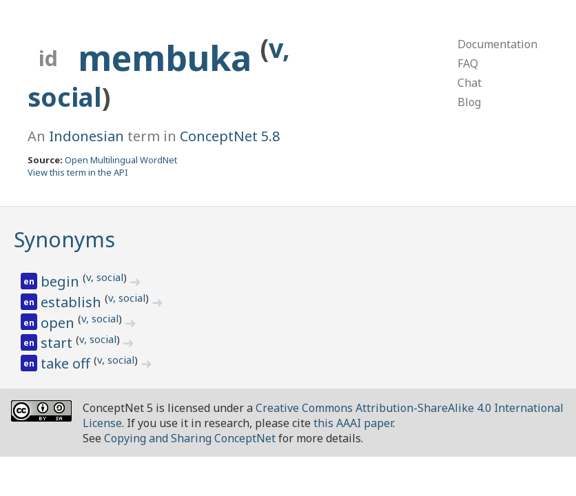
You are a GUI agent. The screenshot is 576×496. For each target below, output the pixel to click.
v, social (104, 277)
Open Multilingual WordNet (121, 160)
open (59, 322)
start (58, 342)
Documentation (497, 44)
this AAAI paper (353, 423)
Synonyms (64, 239)
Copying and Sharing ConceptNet (190, 438)
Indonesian (86, 136)
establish (73, 302)
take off (67, 363)
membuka (169, 57)
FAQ (467, 63)
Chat (469, 82)
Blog (469, 102)
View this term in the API (78, 172)
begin (62, 281)
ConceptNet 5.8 (230, 136)
